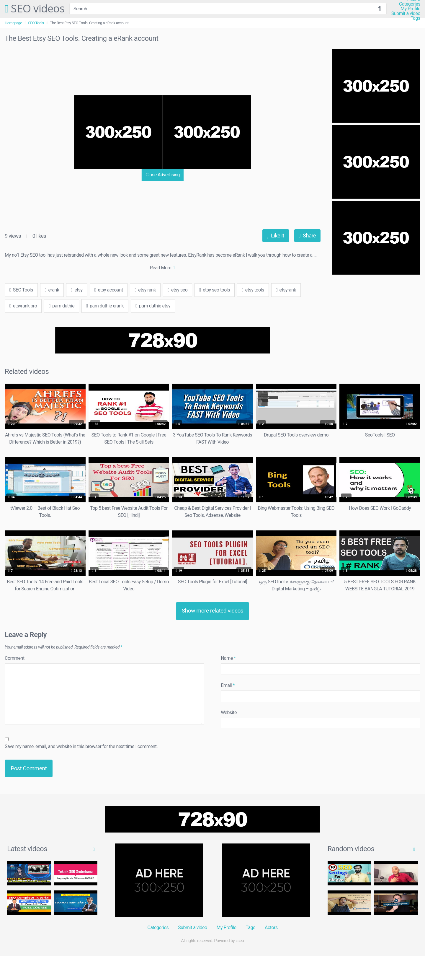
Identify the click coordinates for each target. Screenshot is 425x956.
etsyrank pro (23, 306)
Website (229, 712)
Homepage (13, 23)
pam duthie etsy (152, 306)
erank (52, 290)
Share (307, 235)
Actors (271, 927)
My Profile (410, 8)
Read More (162, 268)
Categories (409, 4)
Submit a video (405, 13)
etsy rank (145, 290)
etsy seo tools (214, 290)
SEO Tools (36, 23)
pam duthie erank (105, 306)
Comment (14, 658)
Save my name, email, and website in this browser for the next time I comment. (81, 746)
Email (228, 685)
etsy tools (253, 290)
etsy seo (177, 290)
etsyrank (286, 290)
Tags (415, 18)
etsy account (108, 290)
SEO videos (35, 9)
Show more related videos (212, 610)
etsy (76, 290)
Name (228, 658)
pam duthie (61, 306)
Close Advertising (163, 174)
